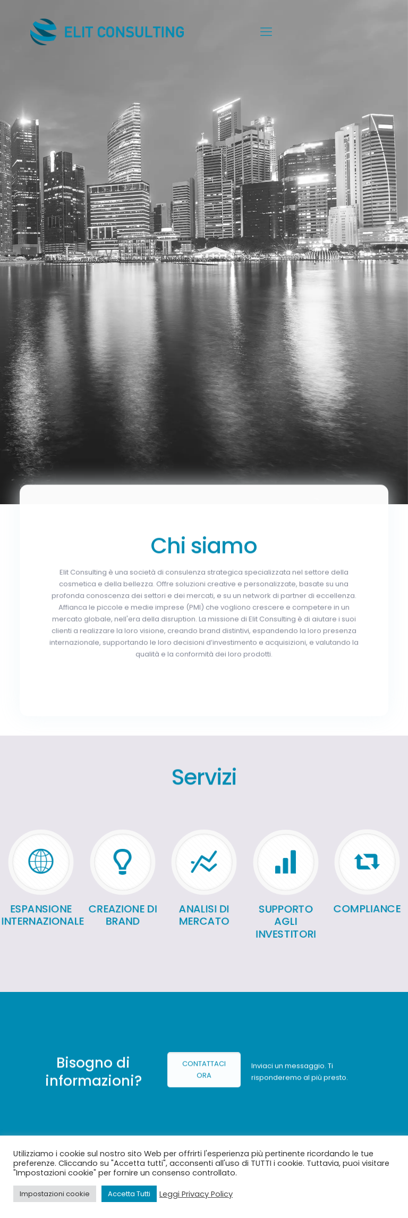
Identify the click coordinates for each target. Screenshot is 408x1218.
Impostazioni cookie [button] (55, 1194)
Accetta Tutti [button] (129, 1194)
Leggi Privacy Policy (196, 1194)
